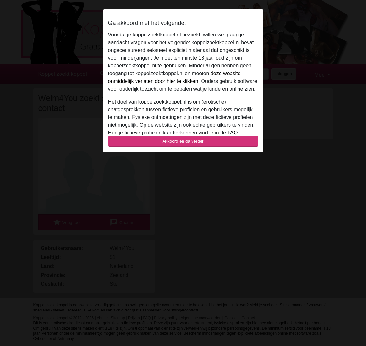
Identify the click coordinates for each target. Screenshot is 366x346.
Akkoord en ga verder (182, 141)
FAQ (232, 132)
